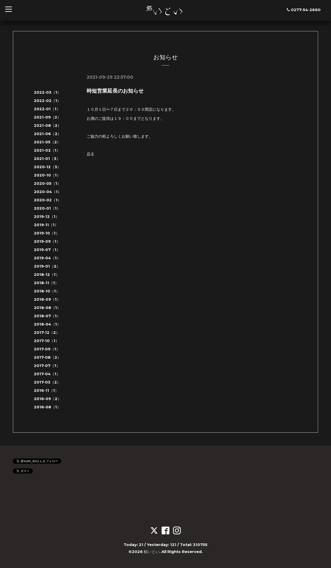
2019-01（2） (47, 266)
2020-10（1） (47, 175)
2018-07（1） (47, 315)
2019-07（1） (47, 249)
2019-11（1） (46, 224)
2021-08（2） (47, 125)
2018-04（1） (47, 324)
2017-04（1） (47, 373)
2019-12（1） (46, 216)
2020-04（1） (48, 191)
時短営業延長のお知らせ (115, 91)
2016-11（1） (46, 390)
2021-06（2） (47, 133)
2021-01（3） (47, 158)
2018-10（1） (47, 291)
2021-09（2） (47, 117)
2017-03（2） (47, 382)
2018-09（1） (47, 299)
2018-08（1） (47, 307)
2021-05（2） (47, 141)
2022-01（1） (47, 108)
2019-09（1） (47, 241)
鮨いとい (151, 551)
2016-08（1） (47, 406)
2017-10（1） (46, 340)
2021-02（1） (47, 150)
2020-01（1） (47, 208)
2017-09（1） (47, 348)
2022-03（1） (47, 92)
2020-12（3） (47, 166)
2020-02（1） (47, 199)
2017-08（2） (47, 357)
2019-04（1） (47, 257)
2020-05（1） (47, 183)
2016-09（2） (47, 398)
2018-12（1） (46, 274)
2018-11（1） (46, 282)
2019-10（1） (46, 233)
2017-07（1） (47, 365)
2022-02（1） (47, 100)
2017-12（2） (47, 332)
